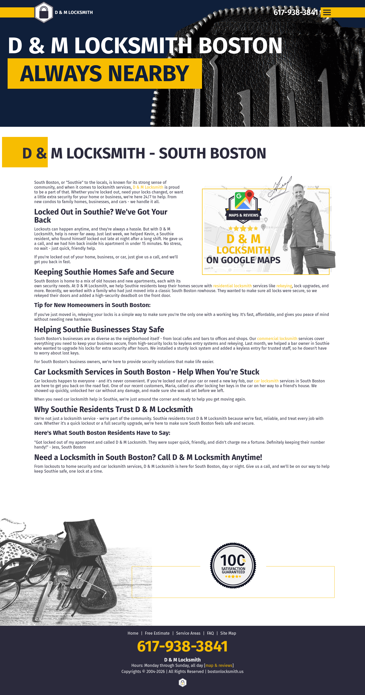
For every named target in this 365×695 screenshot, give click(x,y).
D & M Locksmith (148, 187)
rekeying (284, 285)
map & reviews (218, 665)
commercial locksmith (277, 338)
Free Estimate (157, 633)
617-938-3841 (182, 646)
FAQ (210, 633)
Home (132, 633)
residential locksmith (232, 285)
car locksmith (266, 381)
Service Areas (188, 633)
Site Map (228, 633)
